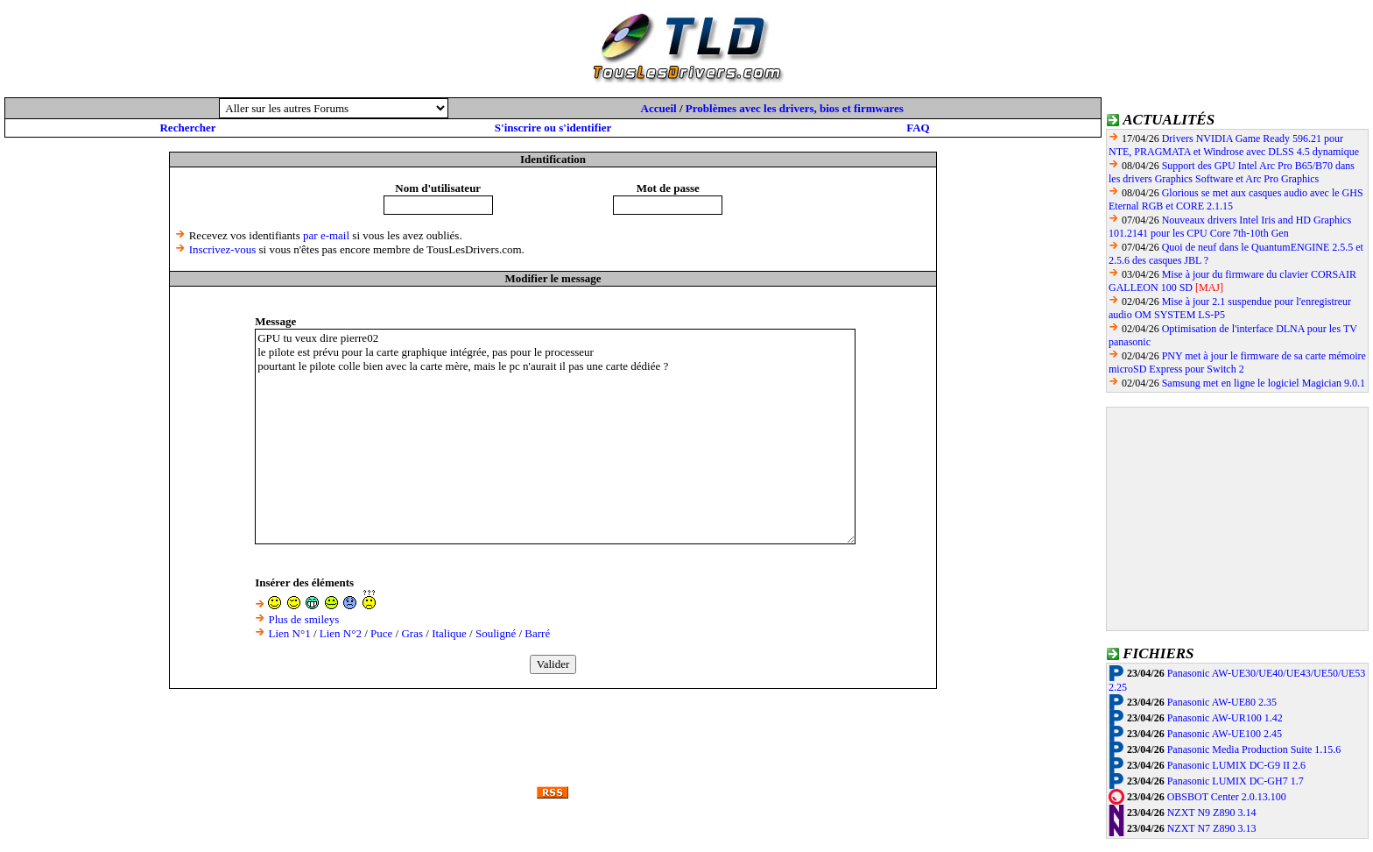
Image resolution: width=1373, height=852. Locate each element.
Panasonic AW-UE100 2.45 (1224, 734)
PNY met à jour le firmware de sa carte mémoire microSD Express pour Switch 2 (1237, 362)
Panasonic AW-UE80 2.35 (1222, 702)
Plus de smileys (303, 619)
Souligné (495, 633)
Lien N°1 (289, 633)
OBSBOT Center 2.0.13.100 (1226, 797)
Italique (449, 633)
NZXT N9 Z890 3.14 (1212, 812)
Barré (537, 633)
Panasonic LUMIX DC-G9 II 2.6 (1236, 765)
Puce (381, 633)
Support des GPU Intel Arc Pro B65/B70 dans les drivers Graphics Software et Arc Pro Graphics (1232, 172)
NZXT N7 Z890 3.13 (1212, 828)
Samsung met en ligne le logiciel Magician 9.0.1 (1263, 383)
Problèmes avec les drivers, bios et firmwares (795, 108)
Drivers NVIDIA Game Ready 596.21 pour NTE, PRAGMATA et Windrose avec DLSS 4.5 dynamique (1234, 145)
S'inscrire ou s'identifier (553, 127)
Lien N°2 (341, 633)
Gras (412, 633)
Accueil (659, 108)
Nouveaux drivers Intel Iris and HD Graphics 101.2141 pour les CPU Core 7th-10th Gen (1230, 226)
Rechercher (187, 127)
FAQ (917, 127)
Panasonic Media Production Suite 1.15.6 (1254, 749)
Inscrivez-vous (223, 249)
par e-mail (326, 235)
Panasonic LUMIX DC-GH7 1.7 (1235, 781)
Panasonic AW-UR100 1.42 (1225, 718)
